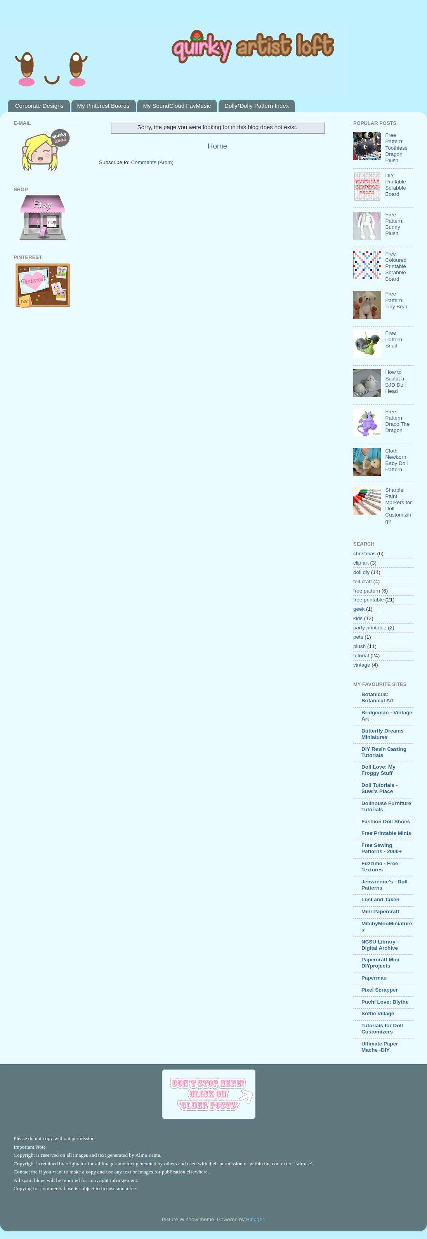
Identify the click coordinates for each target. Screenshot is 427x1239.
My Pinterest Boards (103, 105)
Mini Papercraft (380, 911)
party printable (370, 628)
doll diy (361, 572)
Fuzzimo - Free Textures (379, 867)
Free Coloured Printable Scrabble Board (395, 266)
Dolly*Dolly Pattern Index (256, 105)
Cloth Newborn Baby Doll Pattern (396, 460)
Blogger (255, 1219)
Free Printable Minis (386, 833)
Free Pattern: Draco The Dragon (397, 421)
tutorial (361, 655)
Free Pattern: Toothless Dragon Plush (396, 147)
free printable (368, 600)
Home (217, 146)
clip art (361, 563)
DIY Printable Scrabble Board (395, 185)
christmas (364, 553)
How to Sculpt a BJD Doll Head (395, 381)
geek (359, 609)
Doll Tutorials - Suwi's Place (379, 788)
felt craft (362, 581)
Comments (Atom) (152, 162)
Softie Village (377, 1013)
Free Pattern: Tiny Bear (396, 300)
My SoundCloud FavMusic (177, 105)
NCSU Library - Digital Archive (380, 945)
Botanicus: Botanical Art (377, 697)
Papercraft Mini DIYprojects (380, 963)
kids (358, 618)
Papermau (374, 978)
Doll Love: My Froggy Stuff (378, 770)
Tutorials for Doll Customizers (382, 1029)
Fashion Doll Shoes (385, 821)
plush (359, 646)
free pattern (366, 591)
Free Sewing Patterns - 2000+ (381, 848)
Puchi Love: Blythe (385, 1002)
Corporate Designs (39, 105)
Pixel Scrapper (379, 990)
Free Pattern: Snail (394, 339)
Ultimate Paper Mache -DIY (379, 1047)
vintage (361, 665)
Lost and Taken (380, 899)
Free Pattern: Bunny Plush (394, 224)
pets (358, 637)
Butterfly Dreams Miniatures (382, 734)
